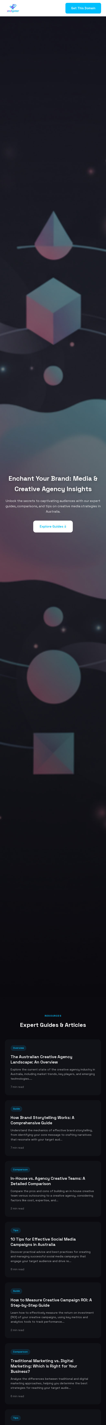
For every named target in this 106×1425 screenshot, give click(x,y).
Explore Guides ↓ (53, 526)
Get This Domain (83, 8)
